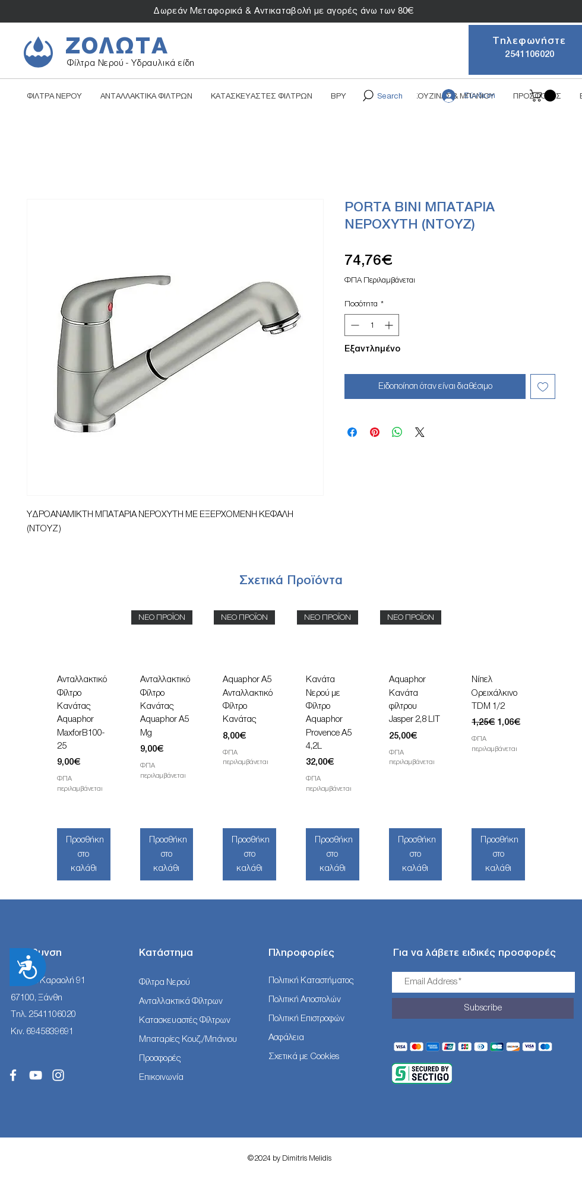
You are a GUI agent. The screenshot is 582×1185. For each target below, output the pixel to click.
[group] (291, 749)
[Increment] (389, 325)
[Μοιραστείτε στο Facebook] (352, 432)
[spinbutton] (371, 325)
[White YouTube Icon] (35, 1075)
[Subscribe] (483, 1008)
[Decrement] (353, 325)
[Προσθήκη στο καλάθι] (83, 854)
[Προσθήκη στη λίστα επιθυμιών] (542, 386)
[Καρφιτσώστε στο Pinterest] (375, 432)
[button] (544, 96)
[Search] (382, 95)
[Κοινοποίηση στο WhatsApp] (397, 432)
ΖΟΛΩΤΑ (117, 47)
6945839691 (50, 1031)
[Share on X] (420, 432)
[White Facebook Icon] (13, 1075)
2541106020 (52, 1014)
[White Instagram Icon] (58, 1075)
